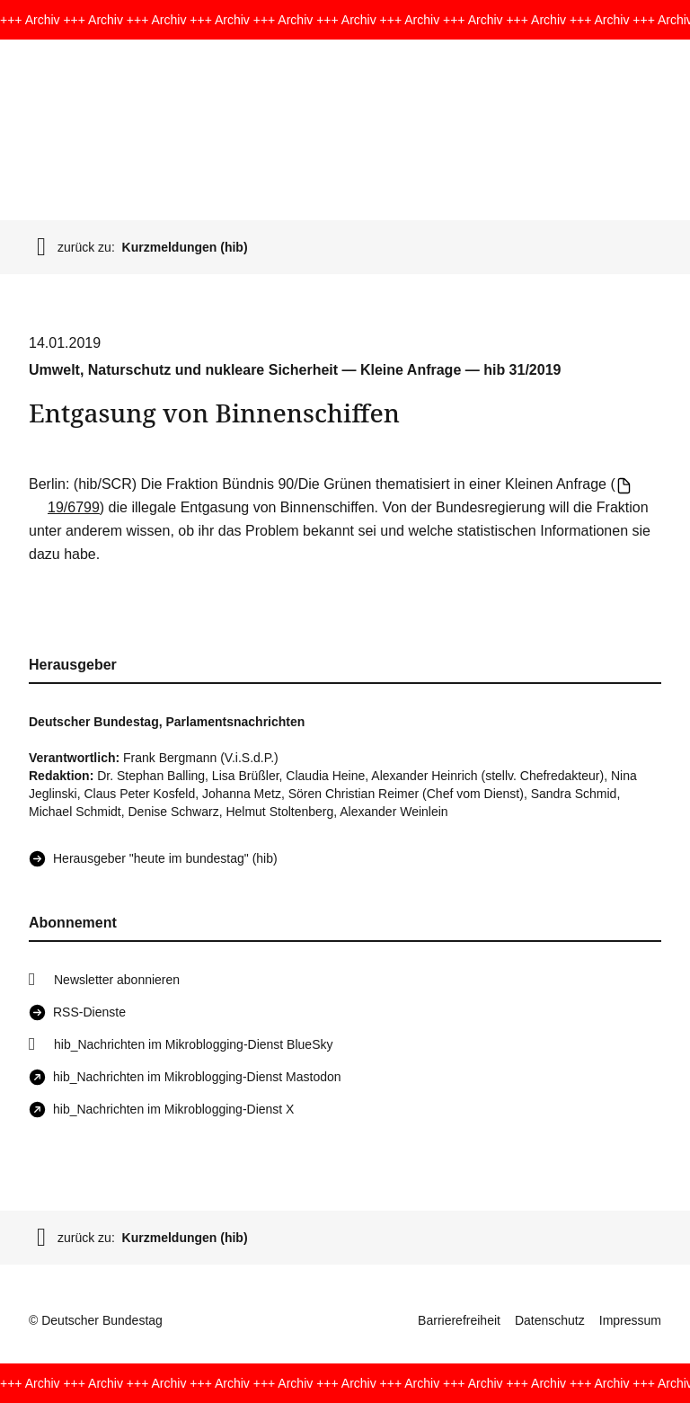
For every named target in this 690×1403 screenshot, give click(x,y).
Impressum (630, 1320)
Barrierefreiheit (459, 1320)
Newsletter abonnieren (117, 979)
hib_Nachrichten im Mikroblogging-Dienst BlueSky (193, 1044)
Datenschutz (550, 1320)
